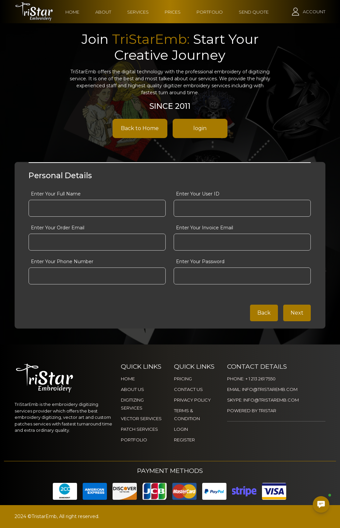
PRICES (173, 12)
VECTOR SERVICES (141, 418)
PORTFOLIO (210, 12)
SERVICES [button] (138, 12)
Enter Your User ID (197, 194)
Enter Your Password (200, 261)
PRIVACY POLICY (192, 400)
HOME (72, 12)
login (200, 128)
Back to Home (140, 128)
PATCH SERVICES (139, 429)
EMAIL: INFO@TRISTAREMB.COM (262, 389)
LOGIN (181, 429)
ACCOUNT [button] (314, 11)
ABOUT (103, 12)
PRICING (183, 378)
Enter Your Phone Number (62, 261)
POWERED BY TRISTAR (251, 410)
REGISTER (184, 439)
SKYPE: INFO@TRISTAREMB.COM (263, 400)
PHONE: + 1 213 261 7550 (251, 378)
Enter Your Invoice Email (204, 228)
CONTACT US (188, 389)
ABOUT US (132, 389)
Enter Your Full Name (56, 194)
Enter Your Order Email (57, 228)
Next (297, 313)
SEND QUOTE (254, 12)
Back (264, 313)
